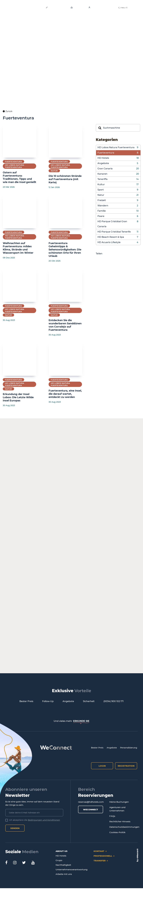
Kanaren (102, 174)
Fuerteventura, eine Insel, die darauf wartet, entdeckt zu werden (65, 394)
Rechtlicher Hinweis (119, 821)
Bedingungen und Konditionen (44, 820)
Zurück (7, 111)
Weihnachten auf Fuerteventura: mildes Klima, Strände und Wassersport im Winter (18, 248)
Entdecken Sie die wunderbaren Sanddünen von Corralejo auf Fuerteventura (65, 325)
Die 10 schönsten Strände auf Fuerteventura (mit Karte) (65, 179)
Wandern (102, 205)
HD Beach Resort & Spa (110, 237)
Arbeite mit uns (64, 874)
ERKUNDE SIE (81, 721)
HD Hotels (103, 158)
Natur (100, 195)
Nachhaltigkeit (63, 865)
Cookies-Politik (117, 832)
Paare (100, 216)
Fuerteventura (105, 152)
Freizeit (101, 200)
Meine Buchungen (119, 802)
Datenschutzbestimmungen (124, 827)
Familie (101, 211)
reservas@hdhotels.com (91, 802)
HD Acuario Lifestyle (109, 242)
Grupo (59, 860)
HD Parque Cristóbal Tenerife (114, 231)
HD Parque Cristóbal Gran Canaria (112, 224)
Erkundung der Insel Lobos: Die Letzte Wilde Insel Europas (18, 397)
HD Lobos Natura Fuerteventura (115, 147)
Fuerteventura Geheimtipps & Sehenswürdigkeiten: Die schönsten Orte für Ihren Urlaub (65, 250)
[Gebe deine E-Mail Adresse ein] (34, 812)
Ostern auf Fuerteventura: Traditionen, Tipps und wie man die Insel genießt (19, 177)
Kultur (101, 184)
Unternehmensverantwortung (71, 869)
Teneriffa (102, 179)
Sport (100, 189)
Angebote (103, 163)
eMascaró (137, 854)
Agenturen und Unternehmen (117, 809)
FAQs (112, 816)
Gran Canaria (105, 168)
